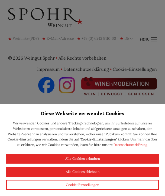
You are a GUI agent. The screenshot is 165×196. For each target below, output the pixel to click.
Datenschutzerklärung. (131, 145)
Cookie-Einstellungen (82, 185)
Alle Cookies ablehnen (82, 172)
